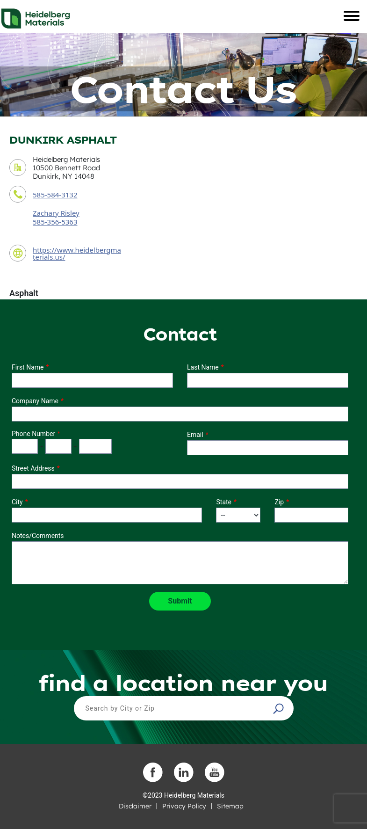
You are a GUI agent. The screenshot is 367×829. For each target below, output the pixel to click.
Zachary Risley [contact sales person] (56, 213)
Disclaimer (135, 806)
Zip (279, 502)
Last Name (203, 367)
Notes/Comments (38, 535)
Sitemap (230, 806)
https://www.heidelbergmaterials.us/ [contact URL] (77, 253)
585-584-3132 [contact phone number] (55, 194)
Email (195, 434)
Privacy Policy (184, 806)
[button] (279, 708)
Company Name (35, 401)
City (17, 502)
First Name (27, 367)
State (223, 502)
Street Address (33, 468)
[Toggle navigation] (352, 16)
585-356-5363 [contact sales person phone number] (55, 222)
